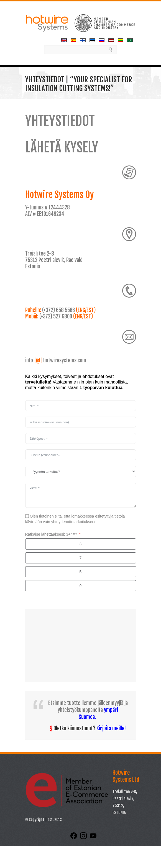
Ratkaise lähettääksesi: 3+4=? (51, 534)
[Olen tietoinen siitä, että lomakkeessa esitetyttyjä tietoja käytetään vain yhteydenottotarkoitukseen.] (27, 516)
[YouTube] (93, 837)
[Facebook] (74, 837)
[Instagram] (84, 837)
